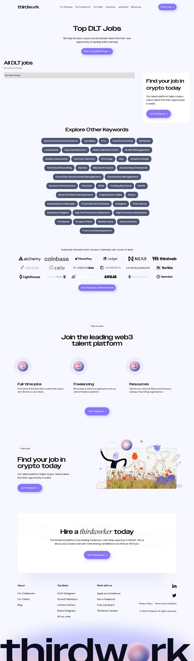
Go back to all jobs (13, 68)
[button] (66, 7)
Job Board (123, 7)
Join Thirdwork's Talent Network (97, 287)
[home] (28, 7)
